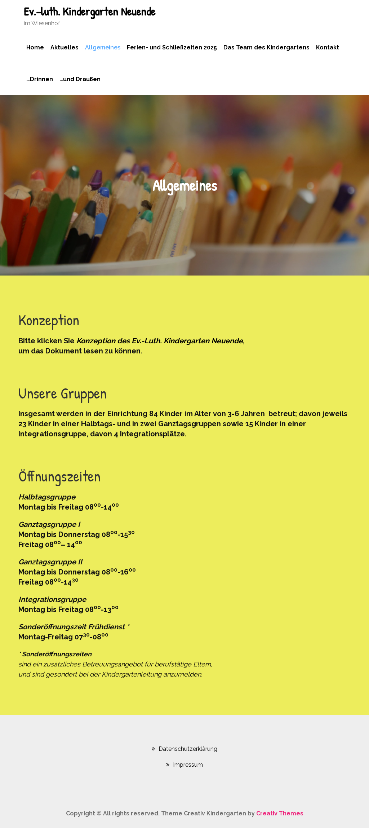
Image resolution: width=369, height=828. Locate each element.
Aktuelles (64, 47)
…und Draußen (80, 79)
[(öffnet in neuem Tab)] (159, 340)
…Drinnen (39, 79)
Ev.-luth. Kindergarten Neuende (89, 11)
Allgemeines (102, 47)
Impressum (188, 764)
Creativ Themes (279, 813)
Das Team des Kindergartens (266, 47)
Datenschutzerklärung (188, 748)
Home (35, 47)
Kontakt (327, 47)
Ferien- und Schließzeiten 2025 (172, 47)
